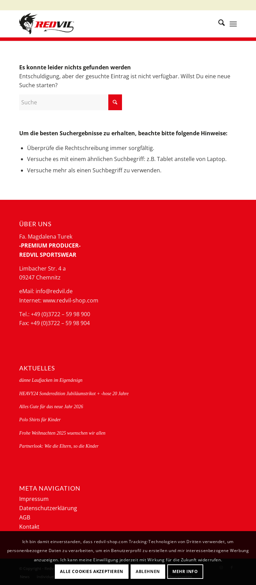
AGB (24, 517)
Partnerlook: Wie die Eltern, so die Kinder (58, 446)
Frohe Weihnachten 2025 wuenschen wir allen (62, 433)
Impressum (34, 499)
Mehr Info (185, 571)
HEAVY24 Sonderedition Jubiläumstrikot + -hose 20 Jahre (74, 393)
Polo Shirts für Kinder (40, 419)
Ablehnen (148, 571)
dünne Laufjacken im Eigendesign (51, 380)
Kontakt (29, 526)
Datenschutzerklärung (48, 508)
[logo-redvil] (106, 23)
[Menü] (233, 23)
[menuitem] (218, 23)
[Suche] (218, 23)
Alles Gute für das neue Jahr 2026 (51, 406)
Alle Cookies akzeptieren (91, 571)
